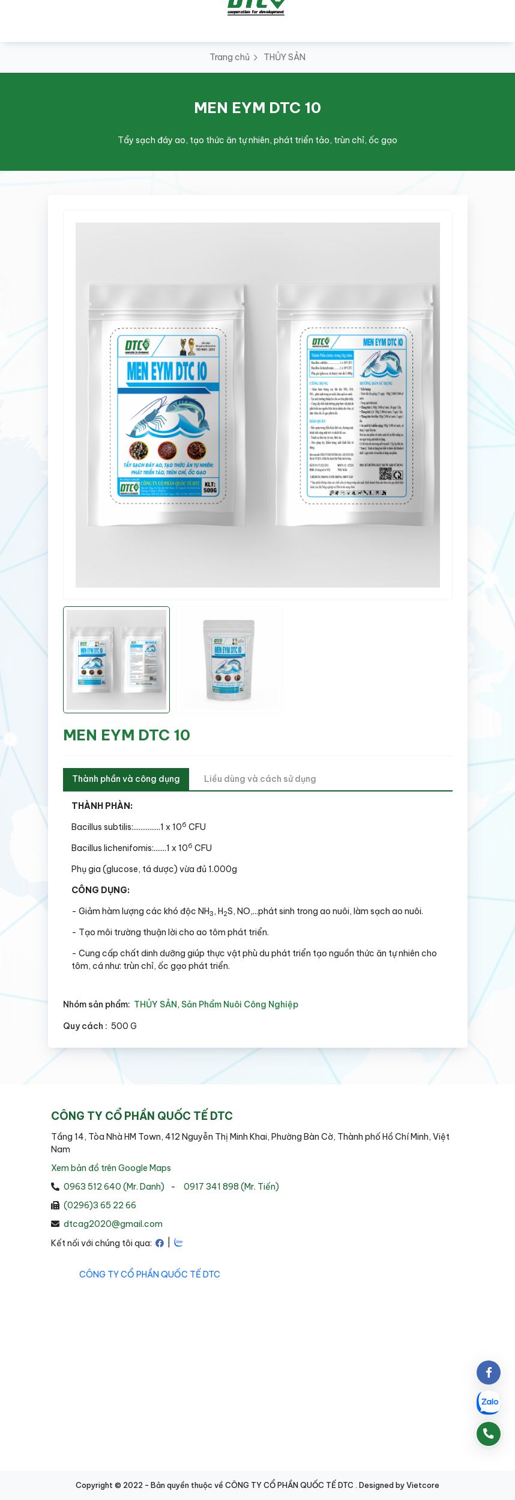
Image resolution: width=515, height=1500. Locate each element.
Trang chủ (229, 57)
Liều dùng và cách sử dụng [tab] (260, 778)
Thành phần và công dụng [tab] (126, 778)
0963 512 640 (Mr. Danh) (114, 1186)
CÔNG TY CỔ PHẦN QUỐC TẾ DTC (149, 1274)
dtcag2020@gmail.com (113, 1224)
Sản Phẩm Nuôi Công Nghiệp (239, 1004)
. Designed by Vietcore (397, 1485)
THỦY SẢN (285, 57)
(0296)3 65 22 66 (100, 1205)
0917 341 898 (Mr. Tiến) (231, 1186)
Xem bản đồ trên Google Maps (111, 1168)
